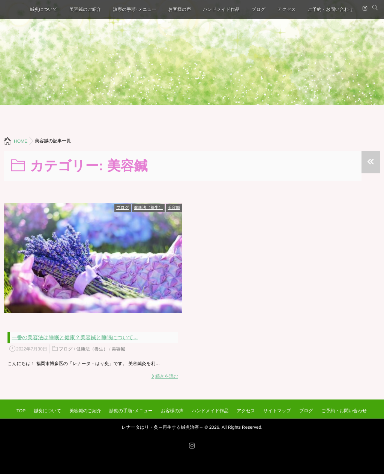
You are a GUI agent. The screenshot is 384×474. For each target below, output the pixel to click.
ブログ (259, 9)
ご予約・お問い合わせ (330, 9)
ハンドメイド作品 (221, 9)
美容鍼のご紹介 (85, 9)
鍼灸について (43, 9)
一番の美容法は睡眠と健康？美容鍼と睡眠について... (75, 337)
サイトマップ (277, 410)
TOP (21, 410)
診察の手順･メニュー (134, 9)
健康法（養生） (148, 208)
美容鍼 (174, 208)
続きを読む (166, 376)
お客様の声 (179, 9)
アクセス (287, 9)
